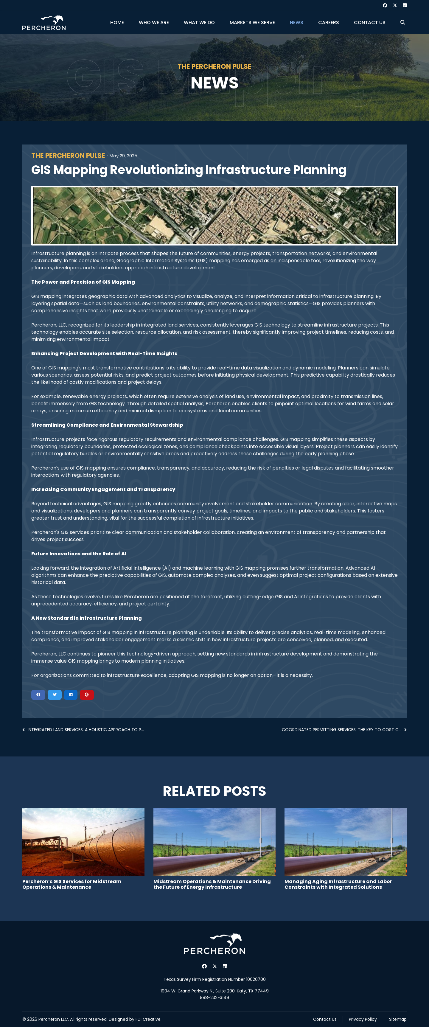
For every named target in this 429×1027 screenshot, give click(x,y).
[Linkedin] (405, 5)
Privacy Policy (363, 1019)
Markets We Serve (252, 22)
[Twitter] (395, 5)
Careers (328, 22)
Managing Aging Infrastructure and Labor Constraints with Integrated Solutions (338, 884)
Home (117, 22)
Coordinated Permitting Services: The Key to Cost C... (344, 730)
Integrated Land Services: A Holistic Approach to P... (83, 730)
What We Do (199, 22)
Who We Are (154, 22)
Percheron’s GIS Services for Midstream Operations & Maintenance (71, 884)
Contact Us (370, 22)
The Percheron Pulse (68, 155)
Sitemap (398, 1019)
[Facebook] (385, 5)
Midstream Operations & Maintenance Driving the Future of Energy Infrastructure (212, 884)
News (296, 22)
